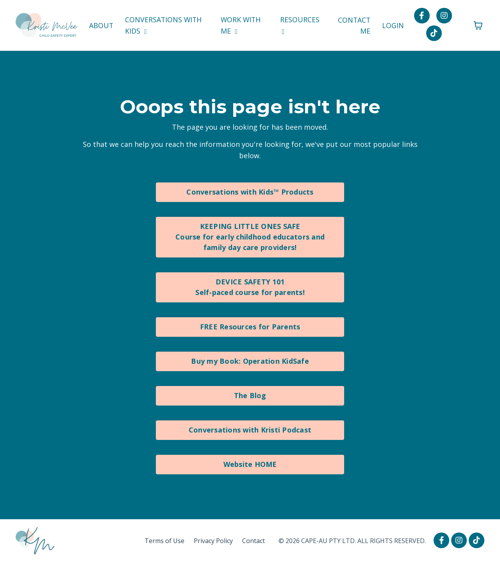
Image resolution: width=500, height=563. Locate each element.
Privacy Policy (213, 540)
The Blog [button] (250, 395)
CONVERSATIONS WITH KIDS (164, 25)
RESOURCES (300, 25)
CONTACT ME (354, 25)
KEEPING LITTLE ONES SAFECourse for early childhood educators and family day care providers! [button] (250, 237)
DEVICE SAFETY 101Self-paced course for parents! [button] (250, 287)
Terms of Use (164, 540)
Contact (253, 540)
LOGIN (393, 25)
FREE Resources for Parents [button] (250, 326)
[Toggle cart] (478, 25)
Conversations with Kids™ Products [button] (249, 192)
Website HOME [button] (250, 464)
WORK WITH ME (241, 25)
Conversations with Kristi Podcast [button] (250, 429)
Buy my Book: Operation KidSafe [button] (250, 361)
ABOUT (101, 25)
